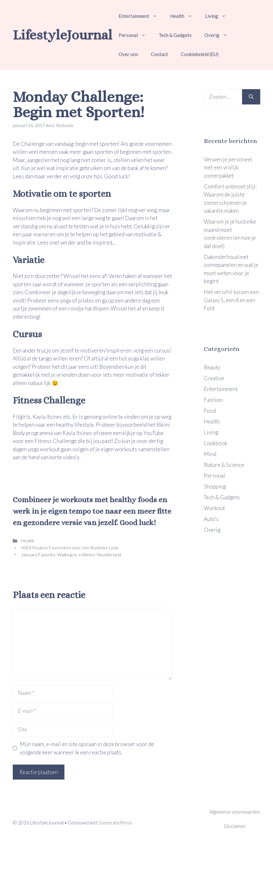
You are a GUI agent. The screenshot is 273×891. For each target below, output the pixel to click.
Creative (214, 378)
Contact (159, 54)
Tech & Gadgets (175, 35)
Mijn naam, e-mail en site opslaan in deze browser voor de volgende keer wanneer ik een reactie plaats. (87, 748)
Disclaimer (235, 826)
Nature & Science (224, 464)
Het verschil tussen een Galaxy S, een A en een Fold (231, 300)
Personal (135, 35)
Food (210, 410)
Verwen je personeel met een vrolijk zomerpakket (228, 167)
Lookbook (215, 443)
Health (184, 15)
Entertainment (141, 15)
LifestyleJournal (62, 35)
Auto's (211, 519)
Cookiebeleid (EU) (199, 54)
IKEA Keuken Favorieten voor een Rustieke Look (69, 547)
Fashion (213, 399)
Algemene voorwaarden (235, 812)
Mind (210, 454)
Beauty (212, 367)
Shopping (215, 486)
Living (218, 15)
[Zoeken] (251, 96)
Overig (219, 35)
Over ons (128, 54)
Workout (214, 508)
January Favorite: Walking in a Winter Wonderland (70, 554)
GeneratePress (115, 822)
